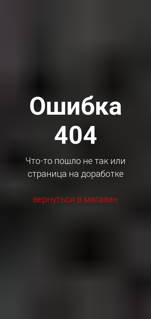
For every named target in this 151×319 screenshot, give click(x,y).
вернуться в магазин (75, 199)
